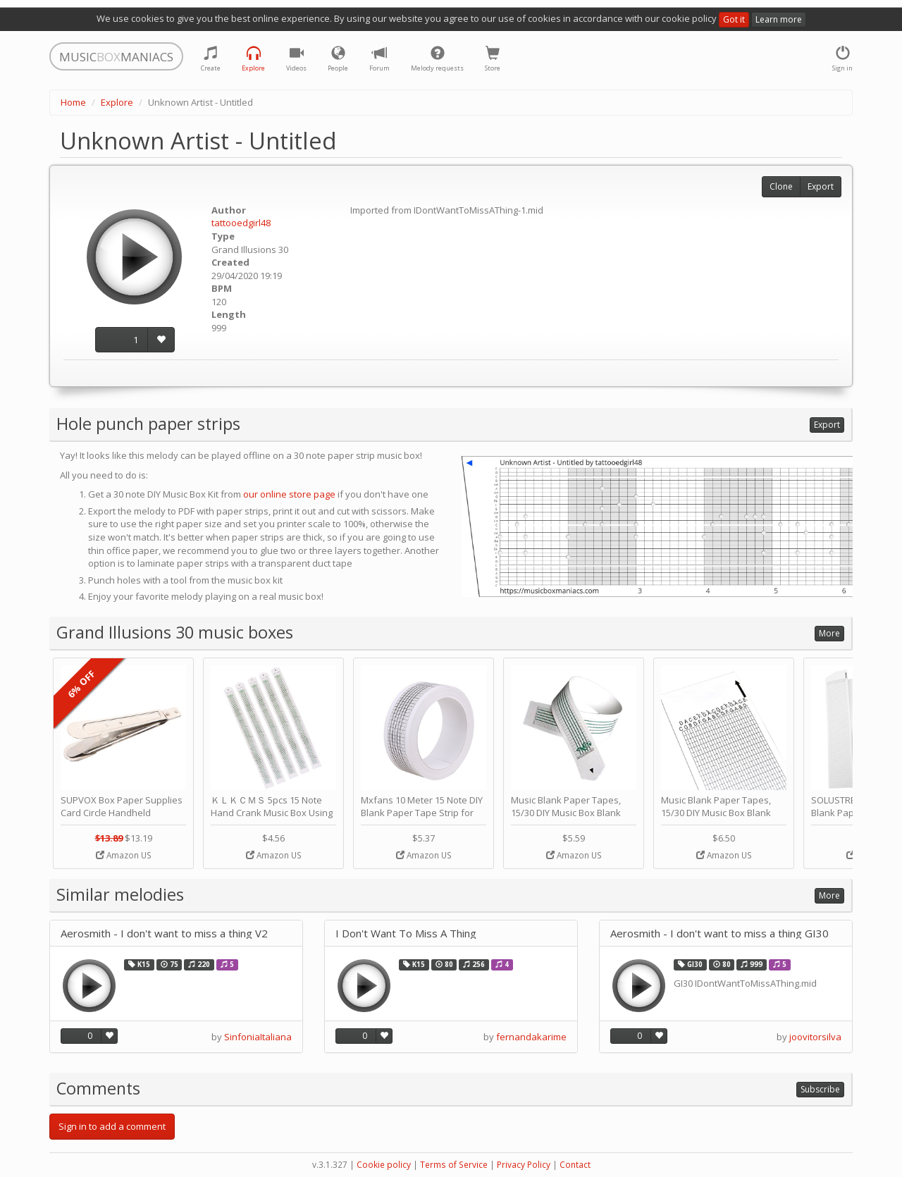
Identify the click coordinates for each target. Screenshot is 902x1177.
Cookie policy (384, 1165)
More (829, 633)
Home (73, 102)
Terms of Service (454, 1165)
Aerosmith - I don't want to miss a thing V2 (164, 933)
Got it (734, 19)
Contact (575, 1165)
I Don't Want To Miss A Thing (405, 933)
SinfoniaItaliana (258, 1036)
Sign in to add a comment (112, 1126)
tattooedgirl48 (241, 222)
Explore (117, 102)
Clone (781, 186)
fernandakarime (531, 1036)
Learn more (778, 19)
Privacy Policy (523, 1165)
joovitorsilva (815, 1036)
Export (821, 186)
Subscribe (820, 1089)
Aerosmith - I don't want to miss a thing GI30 (719, 933)
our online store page (289, 494)
